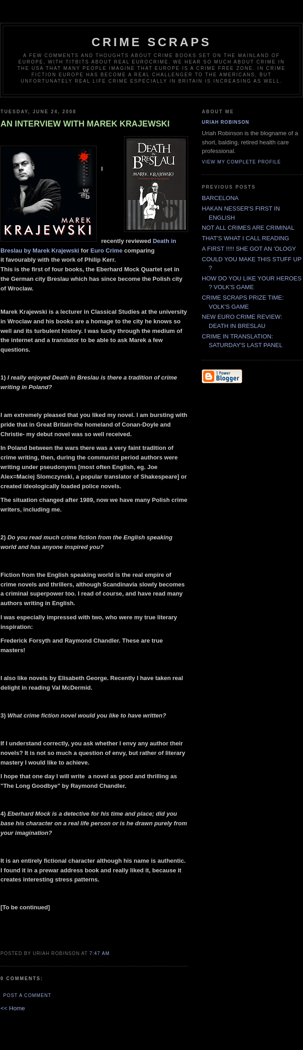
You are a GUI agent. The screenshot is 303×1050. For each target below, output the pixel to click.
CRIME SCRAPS (151, 42)
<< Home (12, 1008)
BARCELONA (220, 198)
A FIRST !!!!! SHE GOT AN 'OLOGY (249, 248)
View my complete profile (241, 161)
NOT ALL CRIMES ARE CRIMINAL (248, 227)
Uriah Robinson (225, 122)
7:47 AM (99, 953)
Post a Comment (27, 995)
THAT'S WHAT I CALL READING (245, 238)
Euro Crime (107, 250)
